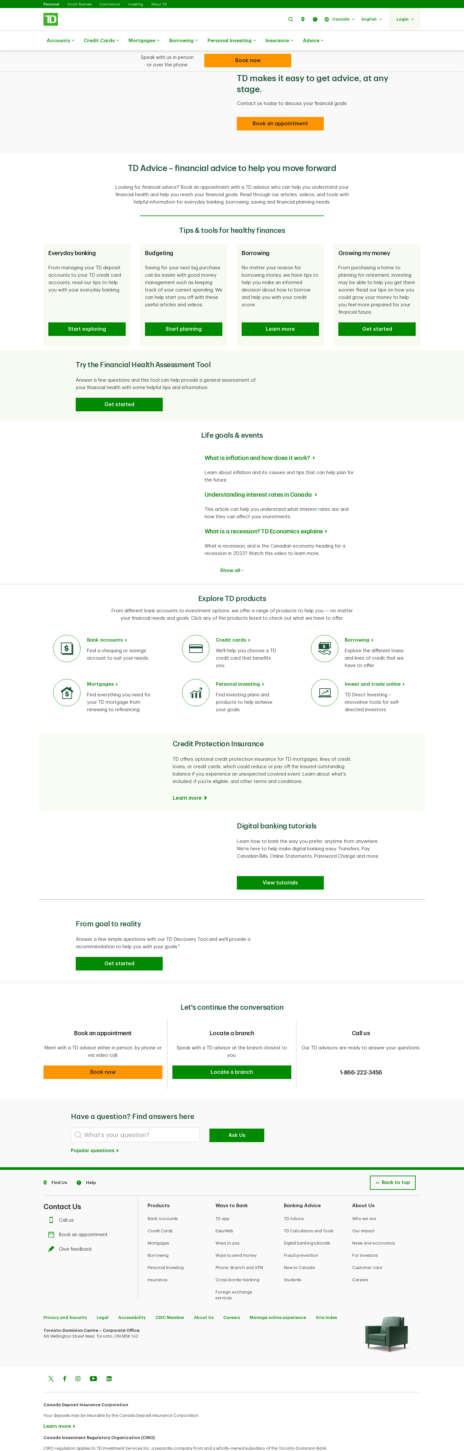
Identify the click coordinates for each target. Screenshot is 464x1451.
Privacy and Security (65, 1296)
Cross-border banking (237, 1258)
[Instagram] (77, 1358)
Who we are (364, 1197)
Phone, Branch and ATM (239, 1246)
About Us (204, 1296)
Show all (232, 554)
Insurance (279, 41)
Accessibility (132, 1296)
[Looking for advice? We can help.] (247, 60)
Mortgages (144, 41)
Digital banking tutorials (307, 1221)
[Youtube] (93, 1358)
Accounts (60, 41)
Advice (313, 41)
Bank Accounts (163, 1197)
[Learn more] (190, 782)
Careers (360, 1258)
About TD (159, 4)
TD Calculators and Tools (309, 1209)
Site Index (326, 1296)
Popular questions (95, 1129)
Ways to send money (236, 1234)
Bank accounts (105, 624)
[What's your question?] (135, 1113)
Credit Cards (101, 41)
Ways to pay (228, 1221)
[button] (291, 19)
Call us (62, 1198)
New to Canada (299, 1246)
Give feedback (71, 1227)
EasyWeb (224, 1209)
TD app (222, 1197)
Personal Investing (232, 41)
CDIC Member (169, 1296)
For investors (365, 1234)
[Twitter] (50, 1358)
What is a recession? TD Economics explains (264, 515)
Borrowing (183, 41)
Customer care (367, 1246)
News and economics (373, 1221)
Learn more (57, 1404)
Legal (103, 1296)
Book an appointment (79, 1213)
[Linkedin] (109, 1358)
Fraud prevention (301, 1234)
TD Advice (294, 1197)
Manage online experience (278, 1296)
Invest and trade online (373, 668)
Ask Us (237, 1113)
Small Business (79, 4)
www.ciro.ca (58, 1437)
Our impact (363, 1209)
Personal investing (238, 668)
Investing (135, 4)
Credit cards (231, 624)
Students (292, 1258)
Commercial (110, 4)
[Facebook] (64, 1358)
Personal (51, 4)
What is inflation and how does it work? (258, 442)
